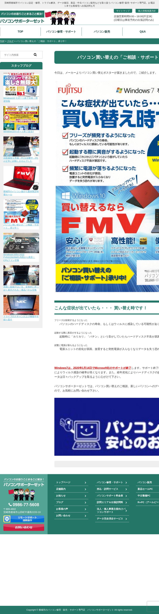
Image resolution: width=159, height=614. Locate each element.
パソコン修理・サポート (110, 482)
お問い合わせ (63, 515)
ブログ (59, 502)
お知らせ (61, 495)
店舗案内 (61, 489)
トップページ (63, 482)
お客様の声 (62, 509)
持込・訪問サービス (107, 489)
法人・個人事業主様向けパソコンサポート (111, 510)
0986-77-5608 (26, 504)
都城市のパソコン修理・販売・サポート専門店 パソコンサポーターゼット (76, 610)
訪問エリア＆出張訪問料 (110, 502)
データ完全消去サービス (110, 518)
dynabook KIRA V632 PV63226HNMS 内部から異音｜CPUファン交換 (19, 257)
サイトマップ (123, 11)
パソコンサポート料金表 (110, 495)
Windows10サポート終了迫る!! (18, 131)
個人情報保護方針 (147, 11)
